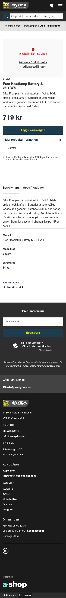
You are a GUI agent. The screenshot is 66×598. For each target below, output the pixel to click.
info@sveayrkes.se (18, 387)
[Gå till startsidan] (16, 5)
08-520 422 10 (15, 380)
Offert (6, 494)
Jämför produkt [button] (13, 287)
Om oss (7, 505)
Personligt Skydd (12, 26)
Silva (6, 268)
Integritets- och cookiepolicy (19, 476)
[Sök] (33, 16)
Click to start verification (36, 346)
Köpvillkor (9, 471)
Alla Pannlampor (50, 26)
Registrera (33, 333)
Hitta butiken (10, 499)
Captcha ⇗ (46, 350)
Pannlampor (30, 26)
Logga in (8, 489)
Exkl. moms (25, 595)
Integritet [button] (8, 510)
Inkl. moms (9, 595)
